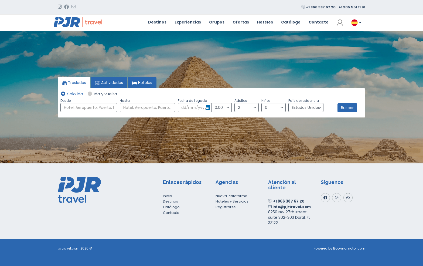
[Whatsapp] (348, 197)
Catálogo (291, 22)
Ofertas (241, 22)
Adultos (240, 100)
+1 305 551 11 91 (352, 7)
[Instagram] (336, 197)
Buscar (347, 107)
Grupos (216, 22)
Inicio (167, 195)
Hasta (125, 100)
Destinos (157, 22)
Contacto (319, 22)
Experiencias (188, 22)
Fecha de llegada (192, 100)
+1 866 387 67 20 (321, 7)
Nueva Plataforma (231, 195)
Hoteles (265, 22)
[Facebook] (325, 197)
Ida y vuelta (102, 94)
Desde (65, 100)
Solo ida (71, 94)
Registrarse (226, 207)
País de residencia (303, 100)
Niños (266, 100)
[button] (340, 23)
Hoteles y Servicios (232, 201)
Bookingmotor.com (349, 248)
